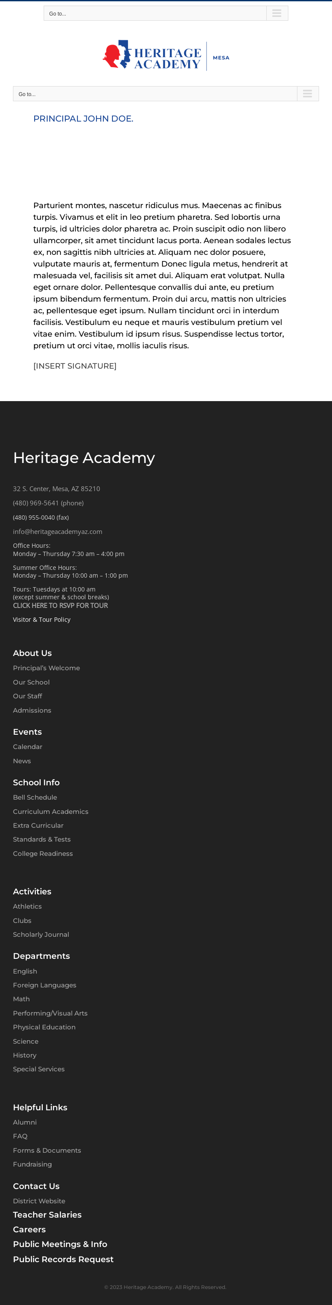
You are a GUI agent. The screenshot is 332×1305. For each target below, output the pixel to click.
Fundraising (32, 1164)
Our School (31, 682)
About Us (32, 653)
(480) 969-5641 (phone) (48, 502)
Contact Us (36, 1186)
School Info (36, 783)
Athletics (27, 906)
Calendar (27, 746)
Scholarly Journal (41, 934)
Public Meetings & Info (60, 1244)
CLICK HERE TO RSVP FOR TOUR (60, 605)
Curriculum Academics (51, 811)
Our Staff (27, 696)
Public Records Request (63, 1259)
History (24, 1055)
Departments (41, 956)
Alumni (25, 1122)
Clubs (22, 920)
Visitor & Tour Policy (41, 619)
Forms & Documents (47, 1150)
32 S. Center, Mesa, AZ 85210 (56, 488)
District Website (39, 1201)
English (25, 971)
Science (25, 1041)
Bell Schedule (35, 797)
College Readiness (43, 853)
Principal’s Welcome (46, 668)
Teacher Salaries (47, 1215)
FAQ (20, 1136)
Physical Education (44, 1027)
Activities (32, 892)
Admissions (32, 710)
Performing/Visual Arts (50, 1013)
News (22, 761)
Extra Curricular (38, 825)
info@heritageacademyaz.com (57, 531)
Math (21, 999)
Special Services (39, 1069)
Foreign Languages (45, 985)
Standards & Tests (42, 839)
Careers (29, 1229)
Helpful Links (40, 1107)
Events (27, 732)
